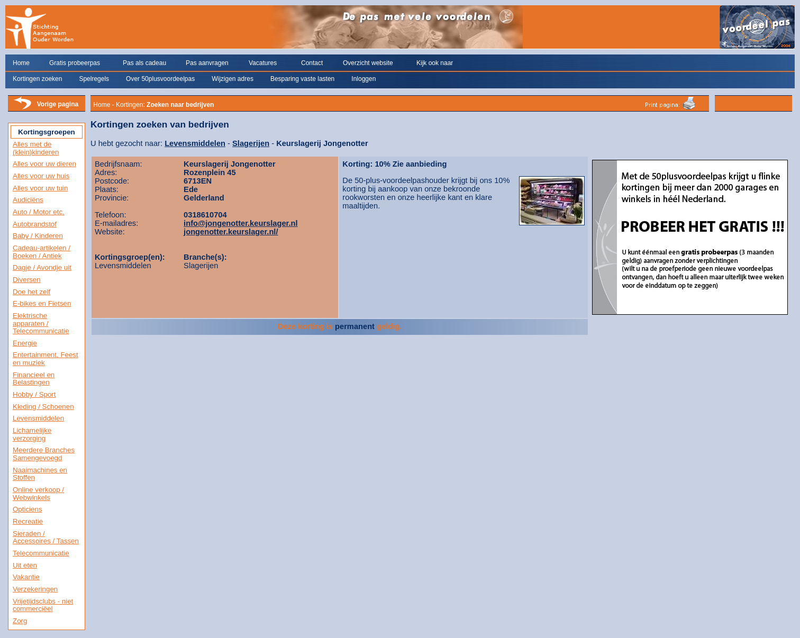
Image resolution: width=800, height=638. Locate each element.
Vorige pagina (57, 104)
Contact (312, 63)
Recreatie (28, 521)
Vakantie (26, 577)
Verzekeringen (35, 589)
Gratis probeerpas (74, 63)
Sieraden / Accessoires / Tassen (46, 537)
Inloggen (363, 79)
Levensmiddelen (38, 418)
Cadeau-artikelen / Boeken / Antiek (41, 252)
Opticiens (27, 509)
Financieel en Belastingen (33, 379)
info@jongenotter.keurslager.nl (240, 223)
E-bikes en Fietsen (42, 303)
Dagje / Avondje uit (42, 267)
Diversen (27, 280)
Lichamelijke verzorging (32, 434)
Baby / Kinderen (38, 236)
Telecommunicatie (41, 553)
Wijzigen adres (232, 79)
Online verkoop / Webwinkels (38, 494)
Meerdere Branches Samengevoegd (44, 454)
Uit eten (25, 565)
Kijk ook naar (434, 63)
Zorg (20, 621)
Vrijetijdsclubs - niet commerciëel (43, 605)
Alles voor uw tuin (40, 188)
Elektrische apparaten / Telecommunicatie (41, 323)
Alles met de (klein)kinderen (36, 148)
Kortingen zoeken (37, 79)
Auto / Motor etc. (39, 212)
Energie (25, 343)
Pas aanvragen (207, 63)
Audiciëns (28, 200)
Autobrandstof (35, 224)
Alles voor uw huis (41, 176)
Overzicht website (368, 63)
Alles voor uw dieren (44, 164)
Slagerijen (250, 143)
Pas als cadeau (144, 63)
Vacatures (263, 63)
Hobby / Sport (34, 394)
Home (21, 63)
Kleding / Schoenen (43, 407)
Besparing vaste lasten (302, 79)
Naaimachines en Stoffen (40, 474)
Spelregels (94, 79)
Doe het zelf (31, 292)
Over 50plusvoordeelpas (160, 79)
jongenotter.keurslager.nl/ (231, 231)
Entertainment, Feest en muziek (45, 359)
